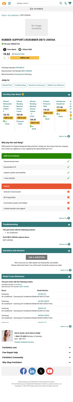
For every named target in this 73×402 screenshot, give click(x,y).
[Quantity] (6, 57)
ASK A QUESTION (36, 257)
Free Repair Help (10, 352)
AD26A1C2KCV (43, 315)
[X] (41, 371)
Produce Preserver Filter (46, 103)
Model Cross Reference (56, 85)
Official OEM (27, 49)
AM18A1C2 (42, 323)
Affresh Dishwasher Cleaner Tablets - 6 (7, 106)
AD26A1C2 (42, 308)
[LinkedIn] (32, 371)
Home (4, 15)
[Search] (60, 3)
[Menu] (9, 3)
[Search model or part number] (39, 3)
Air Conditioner (13, 15)
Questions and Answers (37, 85)
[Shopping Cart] (69, 3)
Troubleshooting (20, 85)
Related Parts (7, 85)
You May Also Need (36, 94)
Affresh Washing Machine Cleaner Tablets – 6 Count (33, 108)
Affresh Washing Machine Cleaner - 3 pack (19, 106)
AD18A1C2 (42, 294)
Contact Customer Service (24, 342)
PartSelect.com (9, 347)
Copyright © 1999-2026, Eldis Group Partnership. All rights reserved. (36, 386)
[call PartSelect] (65, 3)
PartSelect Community (12, 357)
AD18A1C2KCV (43, 301)
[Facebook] (23, 371)
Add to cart (24, 58)
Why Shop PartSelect (12, 362)
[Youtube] (49, 371)
